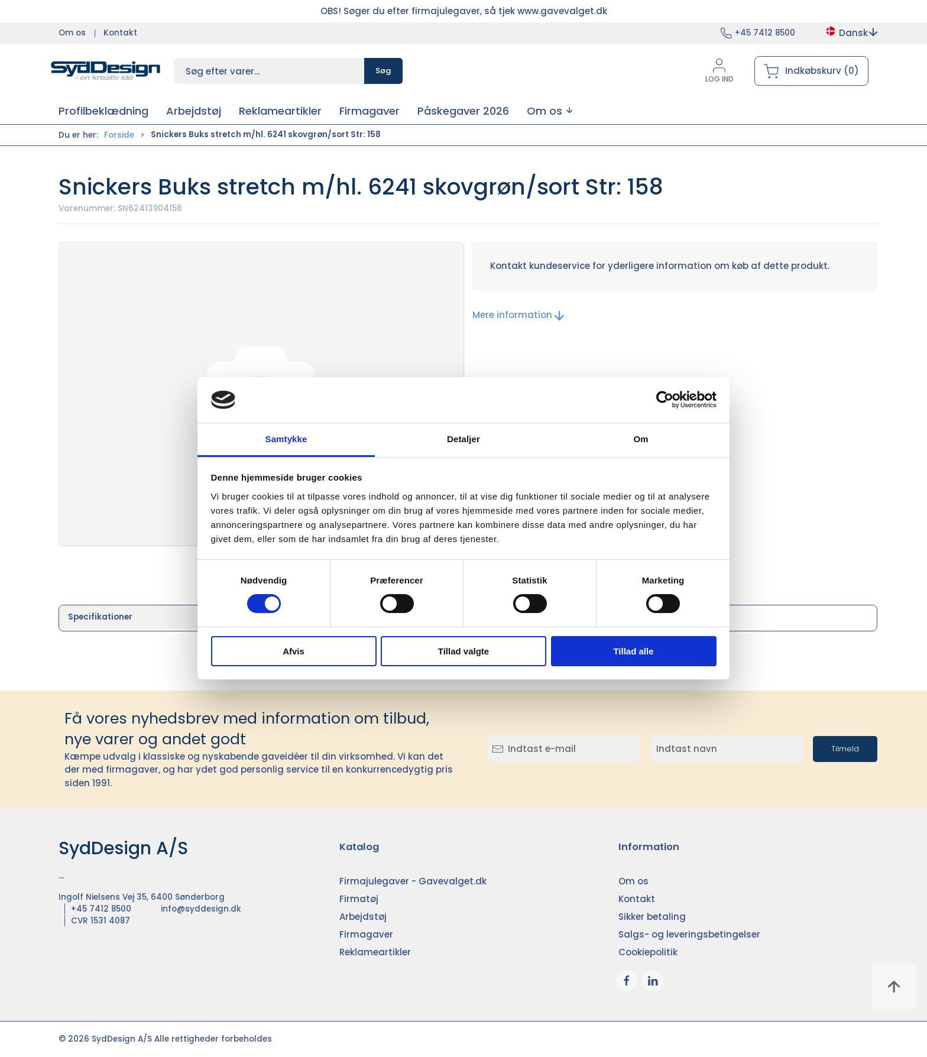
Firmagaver (366, 934)
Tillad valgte (463, 651)
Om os (72, 32)
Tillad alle (633, 651)
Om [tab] (640, 439)
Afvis (293, 651)
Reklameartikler (375, 952)
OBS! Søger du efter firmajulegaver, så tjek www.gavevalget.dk (463, 11)
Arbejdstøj (363, 916)
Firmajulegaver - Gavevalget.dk (413, 881)
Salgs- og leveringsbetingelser (689, 934)
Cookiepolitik (648, 952)
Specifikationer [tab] (100, 616)
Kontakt (120, 32)
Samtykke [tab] (286, 439)
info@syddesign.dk (201, 909)
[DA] (106, 71)
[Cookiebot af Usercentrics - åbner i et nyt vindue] (665, 399)
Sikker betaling (652, 916)
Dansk (851, 33)
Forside (119, 135)
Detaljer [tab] (463, 439)
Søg (383, 70)
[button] (549, 111)
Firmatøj (358, 899)
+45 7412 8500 (765, 32)
